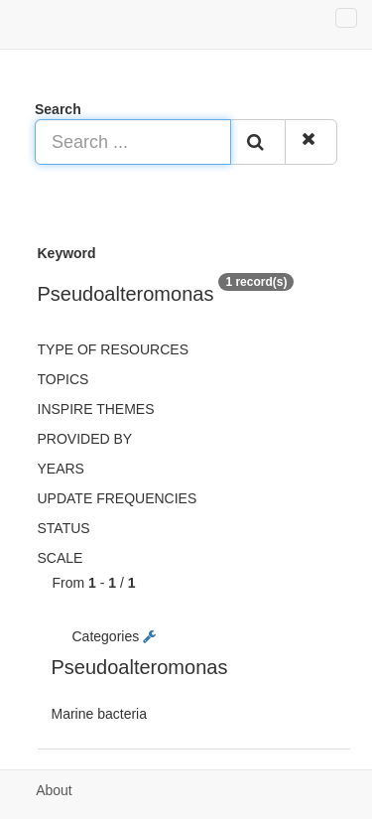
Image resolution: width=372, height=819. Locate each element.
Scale (60, 558)
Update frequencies (117, 498)
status (64, 528)
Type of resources (113, 349)
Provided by (85, 439)
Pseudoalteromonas (140, 667)
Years (61, 469)
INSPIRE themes (96, 409)
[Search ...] (133, 142)
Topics (63, 379)
